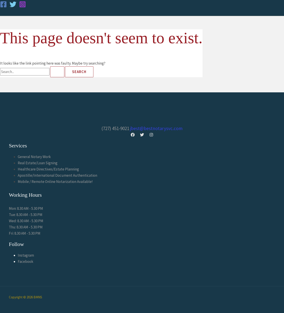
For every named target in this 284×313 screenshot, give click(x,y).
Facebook (25, 261)
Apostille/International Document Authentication (57, 175)
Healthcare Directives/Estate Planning (48, 169)
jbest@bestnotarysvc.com (156, 128)
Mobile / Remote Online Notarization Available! (55, 181)
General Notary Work (34, 156)
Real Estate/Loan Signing (37, 162)
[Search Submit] (57, 71)
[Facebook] (3, 6)
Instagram (26, 255)
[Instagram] (22, 6)
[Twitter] (13, 6)
